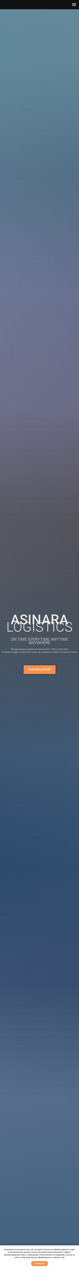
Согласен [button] (39, 1264)
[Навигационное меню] (74, 4)
